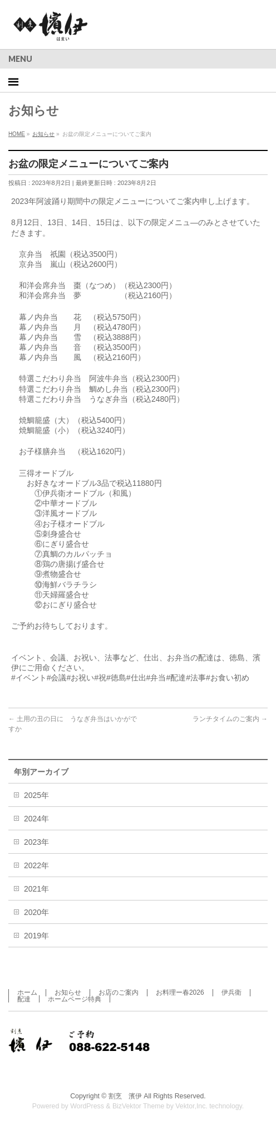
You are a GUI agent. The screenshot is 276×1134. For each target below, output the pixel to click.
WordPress (87, 1106)
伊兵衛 (231, 992)
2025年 (36, 795)
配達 (24, 999)
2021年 (36, 888)
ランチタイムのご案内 (230, 719)
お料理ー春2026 (180, 992)
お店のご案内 (118, 992)
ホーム (27, 992)
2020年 (36, 912)
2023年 (36, 842)
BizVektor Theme (138, 1106)
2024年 (36, 818)
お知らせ (68, 992)
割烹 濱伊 (125, 1096)
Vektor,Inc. (191, 1106)
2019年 (36, 935)
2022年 (36, 865)
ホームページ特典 (74, 999)
